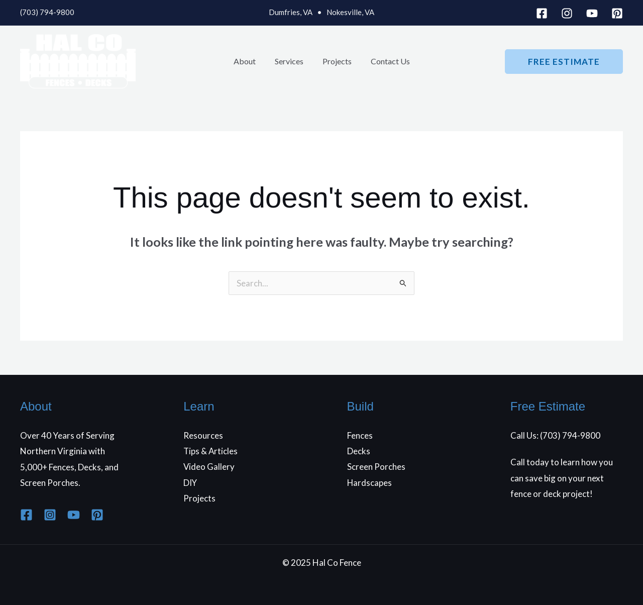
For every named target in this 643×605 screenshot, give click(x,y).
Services (290, 61)
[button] (564, 61)
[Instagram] (567, 13)
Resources (203, 435)
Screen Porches (376, 467)
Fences (360, 435)
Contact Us (385, 61)
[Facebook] (542, 13)
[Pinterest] (617, 13)
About (249, 61)
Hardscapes (369, 482)
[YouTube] (592, 13)
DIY (190, 482)
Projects (335, 61)
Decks (358, 451)
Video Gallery (209, 467)
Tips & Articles (211, 451)
